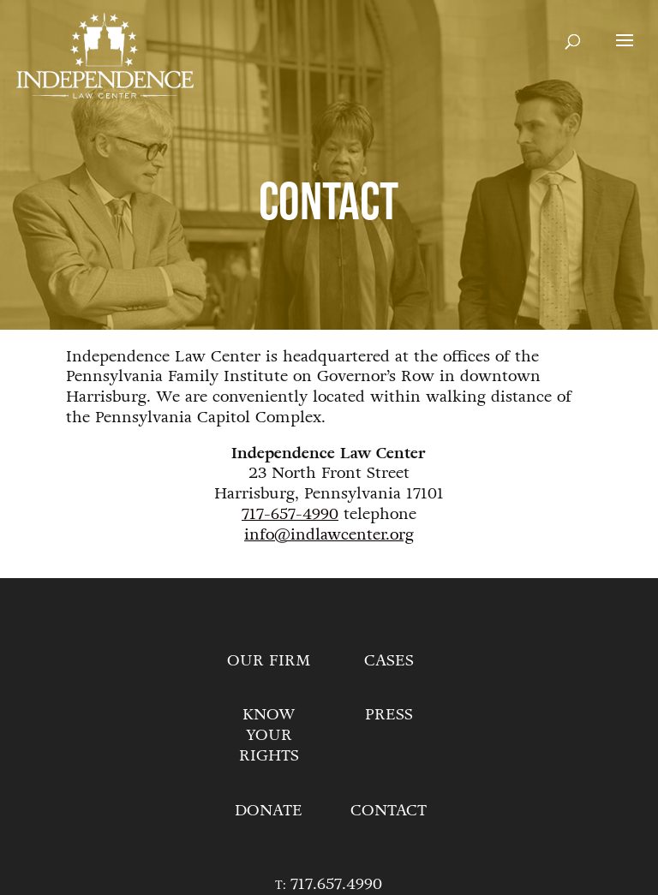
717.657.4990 (336, 884)
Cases (389, 660)
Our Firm (268, 660)
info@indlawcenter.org (329, 534)
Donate (268, 810)
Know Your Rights (269, 735)
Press (389, 714)
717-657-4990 (290, 514)
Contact (388, 810)
